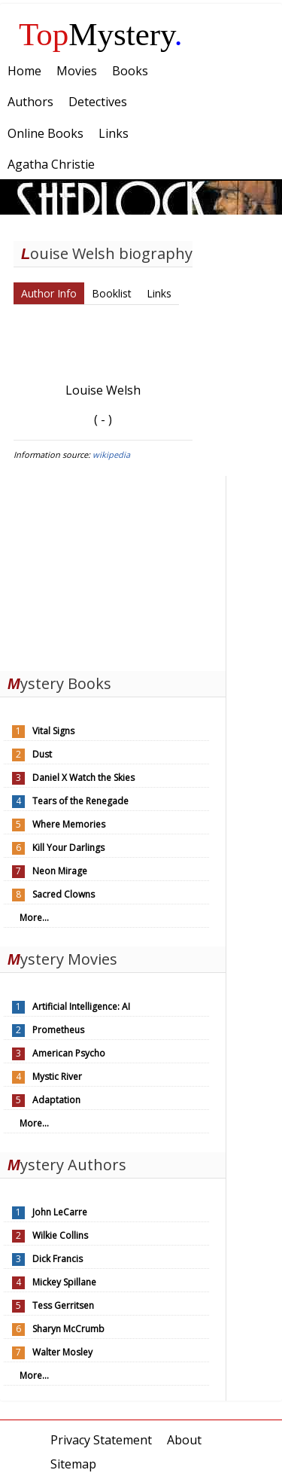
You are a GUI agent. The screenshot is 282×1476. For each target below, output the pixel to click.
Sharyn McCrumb (68, 1328)
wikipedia (111, 454)
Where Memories (68, 824)
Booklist (112, 293)
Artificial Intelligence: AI (81, 1006)
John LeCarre (59, 1212)
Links (159, 293)
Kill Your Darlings (68, 847)
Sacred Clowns (63, 894)
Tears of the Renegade (80, 800)
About (184, 1440)
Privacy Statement (101, 1440)
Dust (42, 754)
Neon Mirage (59, 871)
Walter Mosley (62, 1352)
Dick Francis (57, 1258)
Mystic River (57, 1076)
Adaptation (56, 1099)
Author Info (49, 293)
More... (34, 917)
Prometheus (58, 1029)
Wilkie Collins (60, 1235)
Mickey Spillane (64, 1282)
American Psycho (68, 1053)
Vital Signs (53, 730)
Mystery (101, 34)
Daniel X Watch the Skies (83, 777)
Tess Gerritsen (63, 1305)
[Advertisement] (113, 570)
